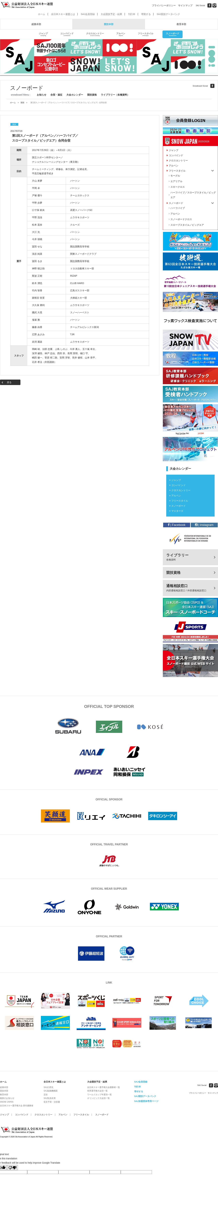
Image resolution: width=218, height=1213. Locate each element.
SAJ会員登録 (88, 14)
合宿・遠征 (56, 94)
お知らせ (41, 94)
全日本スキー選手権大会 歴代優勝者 (16, 1105)
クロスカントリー (95, 34)
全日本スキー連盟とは (63, 14)
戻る (9, 382)
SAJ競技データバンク (168, 14)
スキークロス (177, 187)
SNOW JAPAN (6, 1102)
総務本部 (36, 24)
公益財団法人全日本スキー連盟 (27, 1130)
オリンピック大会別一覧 (98, 1098)
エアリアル (176, 181)
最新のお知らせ (7, 1098)
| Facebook (176, 525)
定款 (46, 1094)
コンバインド (67, 34)
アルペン (120, 34)
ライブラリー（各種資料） (115, 94)
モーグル (175, 175)
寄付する (138, 1091)
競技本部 (108, 24)
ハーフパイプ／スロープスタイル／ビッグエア (193, 195)
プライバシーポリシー (164, 5)
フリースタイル (145, 34)
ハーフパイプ (177, 208)
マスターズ (177, 511)
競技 (22, 103)
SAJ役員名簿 (50, 1098)
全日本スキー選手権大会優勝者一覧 (103, 1087)
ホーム (41, 14)
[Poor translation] (12, 1167)
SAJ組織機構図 (51, 1091)
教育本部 (181, 24)
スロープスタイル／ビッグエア (187, 225)
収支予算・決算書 (52, 1102)
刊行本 (131, 14)
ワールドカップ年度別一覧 (99, 1094)
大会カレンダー (74, 94)
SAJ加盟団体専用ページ (146, 1101)
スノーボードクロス (181, 219)
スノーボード (172, 34)
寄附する (146, 14)
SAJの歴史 (48, 1087)
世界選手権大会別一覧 (97, 1091)
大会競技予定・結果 (111, 14)
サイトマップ (185, 5)
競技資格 (92, 94)
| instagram (204, 525)
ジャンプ (43, 34)
